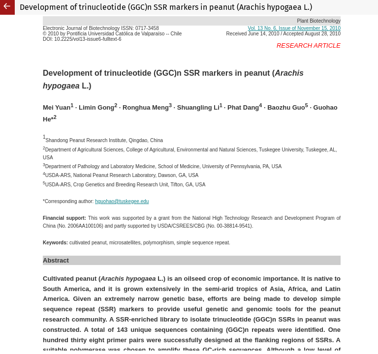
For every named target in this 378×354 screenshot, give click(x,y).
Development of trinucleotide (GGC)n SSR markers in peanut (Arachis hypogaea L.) (166, 7)
